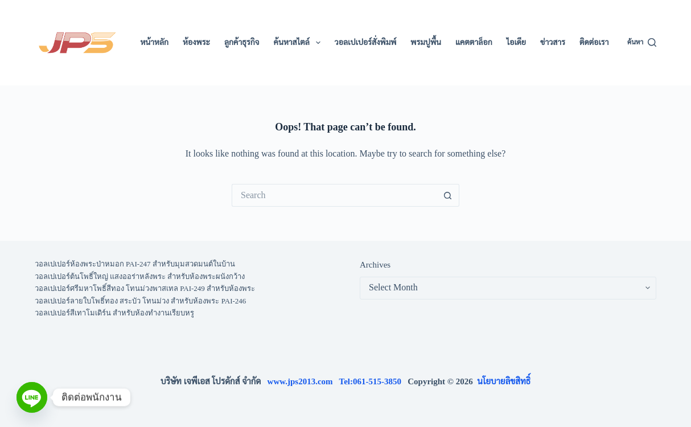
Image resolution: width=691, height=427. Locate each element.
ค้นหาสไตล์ (299, 43)
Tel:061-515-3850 (373, 381)
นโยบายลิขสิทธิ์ (503, 381)
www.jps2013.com (303, 381)
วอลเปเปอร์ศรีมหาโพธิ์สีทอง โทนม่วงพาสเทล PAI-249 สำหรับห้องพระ (145, 288)
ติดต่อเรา (593, 42)
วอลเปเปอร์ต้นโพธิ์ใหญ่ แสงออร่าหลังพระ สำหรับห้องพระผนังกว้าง (140, 276)
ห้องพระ (196, 42)
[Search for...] (334, 195)
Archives (375, 264)
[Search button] (448, 195)
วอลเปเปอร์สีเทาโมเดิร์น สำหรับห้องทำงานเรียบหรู (114, 313)
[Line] (32, 397)
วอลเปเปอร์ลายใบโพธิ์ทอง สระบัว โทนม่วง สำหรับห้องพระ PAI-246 (140, 301)
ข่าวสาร (552, 42)
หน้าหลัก (154, 42)
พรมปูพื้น (425, 42)
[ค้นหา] (641, 42)
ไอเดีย (516, 42)
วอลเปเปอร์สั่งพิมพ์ (366, 42)
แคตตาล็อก (473, 42)
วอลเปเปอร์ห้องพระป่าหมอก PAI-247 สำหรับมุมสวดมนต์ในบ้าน (135, 264)
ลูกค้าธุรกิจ (242, 42)
